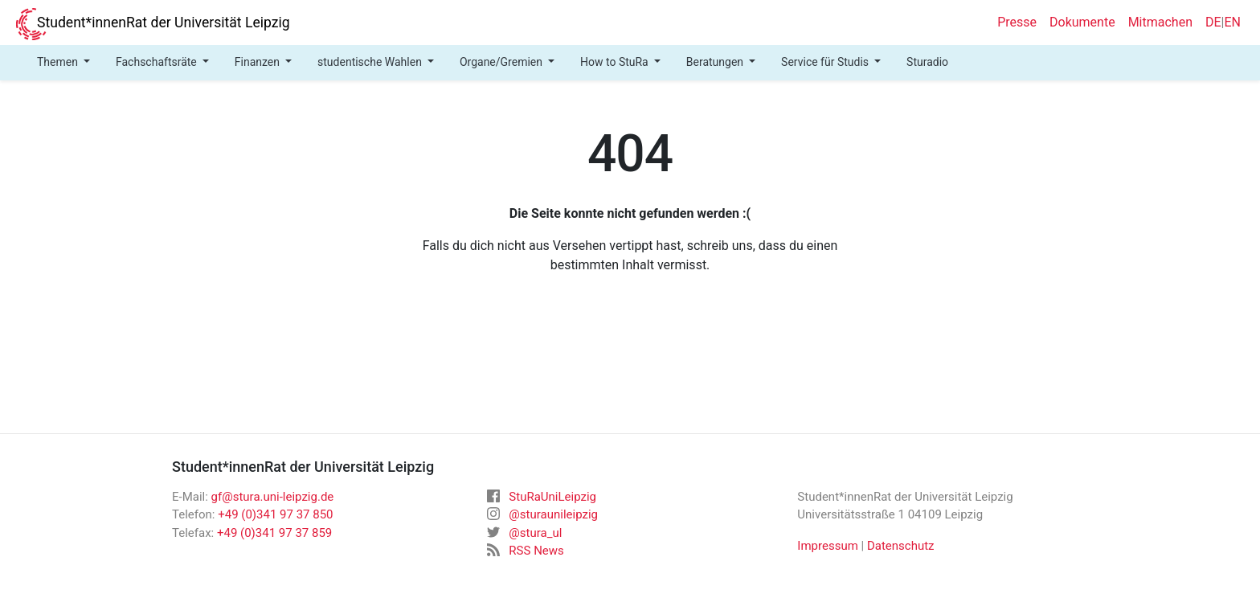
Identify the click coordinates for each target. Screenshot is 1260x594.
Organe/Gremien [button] (503, 61)
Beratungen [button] (716, 61)
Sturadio (927, 61)
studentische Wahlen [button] (370, 61)
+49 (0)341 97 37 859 (274, 533)
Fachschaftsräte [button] (157, 61)
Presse (1017, 22)
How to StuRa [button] (615, 61)
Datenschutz (901, 546)
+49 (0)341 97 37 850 (275, 514)
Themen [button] (58, 61)
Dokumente (1082, 22)
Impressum (827, 546)
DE (1213, 22)
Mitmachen (1160, 22)
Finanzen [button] (259, 61)
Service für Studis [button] (826, 61)
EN (1232, 22)
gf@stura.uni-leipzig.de (272, 497)
